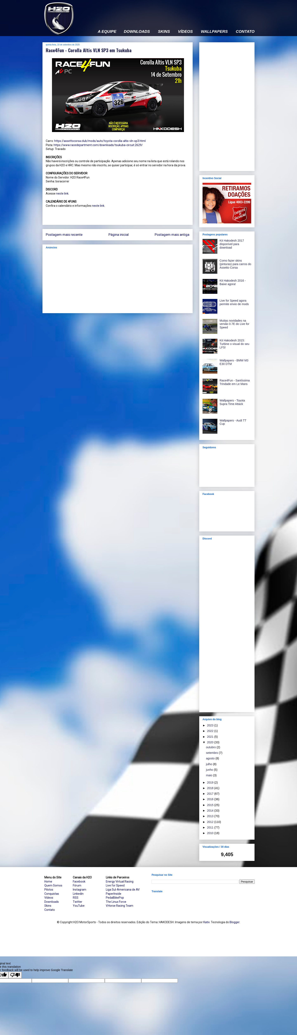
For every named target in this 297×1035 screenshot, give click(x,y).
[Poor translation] (15, 975)
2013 (210, 816)
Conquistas (51, 893)
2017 (210, 793)
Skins (47, 905)
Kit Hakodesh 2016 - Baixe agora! (233, 282)
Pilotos (48, 889)
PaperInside (113, 893)
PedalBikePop (115, 897)
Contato (49, 909)
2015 (210, 805)
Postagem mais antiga (172, 234)
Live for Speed (115, 885)
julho (209, 764)
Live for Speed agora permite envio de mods (234, 302)
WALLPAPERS (214, 31)
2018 (210, 788)
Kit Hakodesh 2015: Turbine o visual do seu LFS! (234, 344)
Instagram (79, 889)
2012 (210, 822)
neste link (62, 193)
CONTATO (245, 31)
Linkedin (78, 893)
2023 (210, 725)
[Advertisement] (179, 11)
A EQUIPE (107, 31)
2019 (210, 782)
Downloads (51, 901)
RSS (75, 897)
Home (48, 881)
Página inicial (118, 234)
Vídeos (48, 897)
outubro (211, 747)
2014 (210, 810)
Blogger (234, 922)
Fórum (77, 885)
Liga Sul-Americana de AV (123, 889)
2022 (210, 731)
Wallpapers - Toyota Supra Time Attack (232, 402)
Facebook (79, 881)
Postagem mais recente (64, 234)
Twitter (77, 901)
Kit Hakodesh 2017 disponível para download (232, 244)
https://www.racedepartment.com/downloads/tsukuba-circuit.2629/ (98, 145)
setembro (212, 752)
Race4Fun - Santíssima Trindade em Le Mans (235, 382)
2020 (210, 742)
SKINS (164, 31)
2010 (210, 833)
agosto (211, 758)
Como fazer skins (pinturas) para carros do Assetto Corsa (235, 264)
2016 (210, 799)
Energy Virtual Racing (119, 881)
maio (209, 775)
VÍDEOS (185, 31)
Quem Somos (53, 885)
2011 (210, 827)
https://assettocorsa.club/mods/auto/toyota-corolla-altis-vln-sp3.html (100, 141)
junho (210, 769)
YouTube (79, 905)
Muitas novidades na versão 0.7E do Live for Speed (234, 324)
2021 (210, 736)
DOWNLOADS (137, 31)
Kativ (206, 922)
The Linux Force (116, 901)
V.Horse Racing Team (119, 905)
